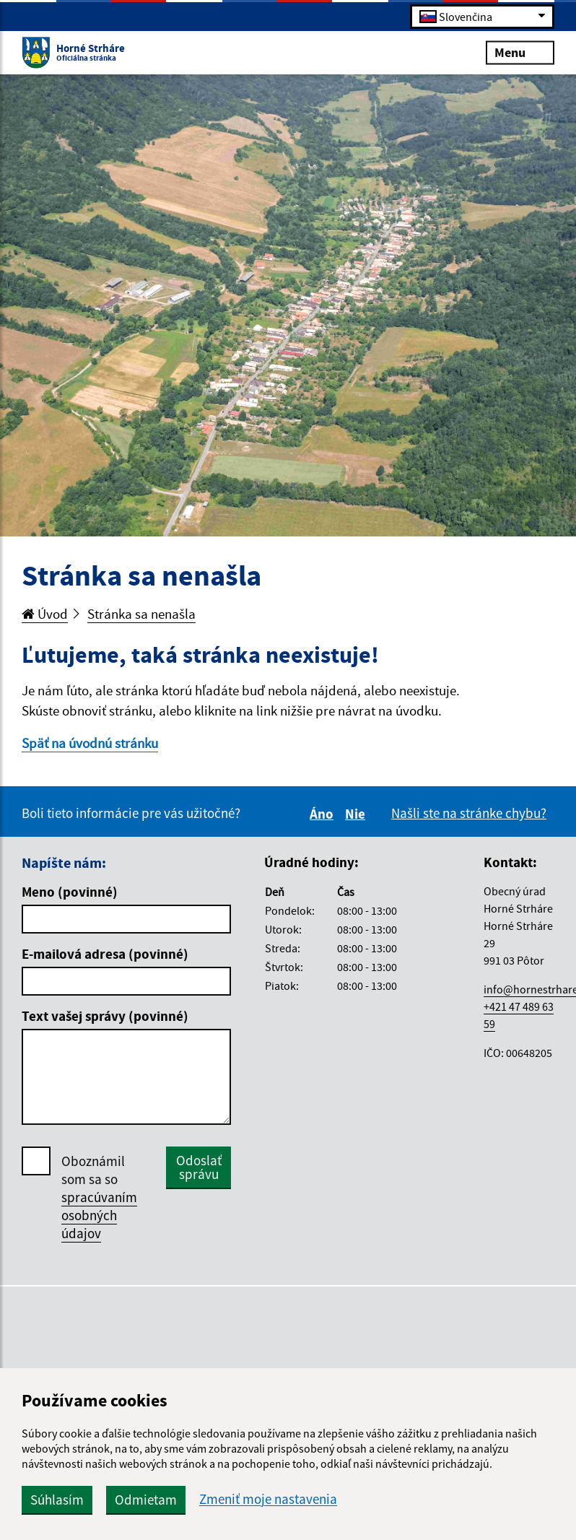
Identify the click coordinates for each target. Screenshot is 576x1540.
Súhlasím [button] (57, 1499)
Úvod (45, 613)
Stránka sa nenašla (141, 613)
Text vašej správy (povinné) (105, 1016)
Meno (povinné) (70, 891)
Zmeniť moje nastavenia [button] (268, 1499)
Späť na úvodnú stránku (90, 743)
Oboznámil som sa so (99, 1197)
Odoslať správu (199, 1167)
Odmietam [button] (146, 1499)
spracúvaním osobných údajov (99, 1215)
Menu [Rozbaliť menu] (520, 51)
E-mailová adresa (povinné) (105, 953)
